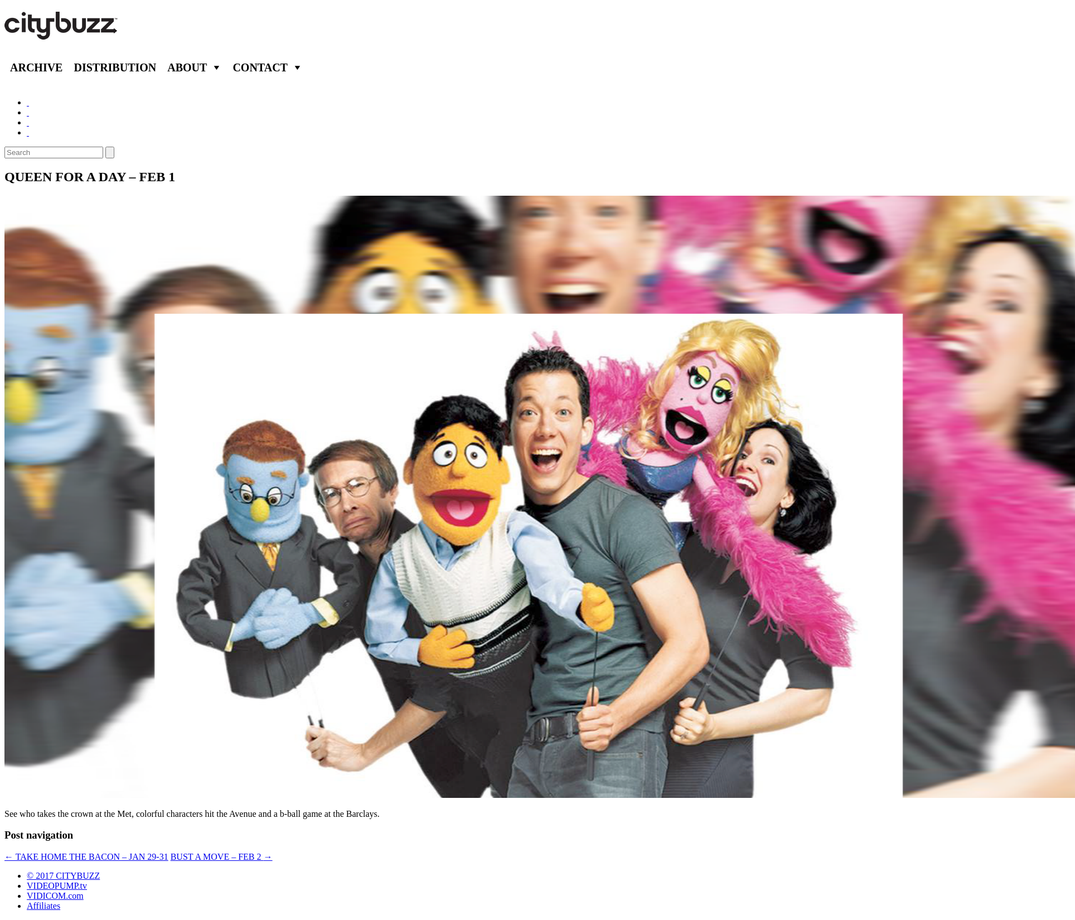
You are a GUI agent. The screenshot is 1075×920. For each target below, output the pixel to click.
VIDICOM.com (55, 895)
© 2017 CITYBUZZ (63, 875)
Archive (36, 67)
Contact (260, 67)
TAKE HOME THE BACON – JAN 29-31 (86, 856)
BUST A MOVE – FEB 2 (222, 856)
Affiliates (43, 906)
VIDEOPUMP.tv (57, 885)
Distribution (115, 67)
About (187, 67)
